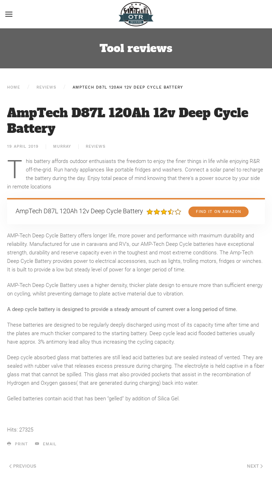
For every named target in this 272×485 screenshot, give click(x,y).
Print (17, 443)
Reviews (46, 87)
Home (13, 87)
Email (46, 443)
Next (255, 466)
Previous (22, 466)
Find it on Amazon (218, 211)
